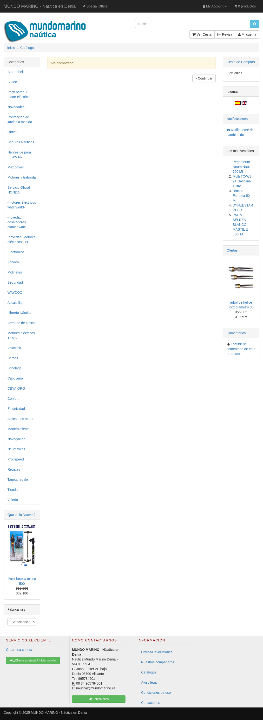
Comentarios (236, 333)
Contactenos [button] (99, 699)
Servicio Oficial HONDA (18, 190)
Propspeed (15, 459)
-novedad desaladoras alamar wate (16, 222)
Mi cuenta (247, 34)
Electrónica (15, 252)
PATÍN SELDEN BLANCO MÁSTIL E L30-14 (240, 224)
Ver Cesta (201, 34)
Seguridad (15, 282)
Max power (15, 167)
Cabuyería (15, 378)
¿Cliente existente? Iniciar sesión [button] (33, 660)
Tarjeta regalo (17, 479)
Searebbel (15, 72)
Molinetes (14, 272)
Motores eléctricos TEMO (21, 335)
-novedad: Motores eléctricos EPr (21, 239)
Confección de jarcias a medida (19, 119)
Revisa (224, 34)
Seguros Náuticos (20, 142)
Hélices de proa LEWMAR (19, 154)
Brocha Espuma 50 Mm (241, 195)
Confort (13, 398)
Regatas (13, 469)
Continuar (204, 78)
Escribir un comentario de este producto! (241, 349)
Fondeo (13, 262)
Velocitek (14, 348)
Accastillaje (15, 303)
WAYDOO (14, 292)
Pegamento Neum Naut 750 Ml (241, 166)
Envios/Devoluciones (156, 652)
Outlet (11, 132)
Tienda (12, 490)
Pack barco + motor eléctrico (18, 94)
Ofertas (232, 250)
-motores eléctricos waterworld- (21, 204)
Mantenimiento (18, 429)
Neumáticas (16, 449)
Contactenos (150, 703)
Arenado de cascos (21, 323)
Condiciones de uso (156, 692)
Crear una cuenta (19, 650)
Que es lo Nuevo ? (21, 515)
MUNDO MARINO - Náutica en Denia (40, 6)
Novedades (16, 107)
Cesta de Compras (241, 62)
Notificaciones (237, 119)
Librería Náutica (19, 313)
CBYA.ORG (16, 388)
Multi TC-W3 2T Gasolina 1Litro (242, 181)
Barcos (12, 358)
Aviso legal (149, 682)
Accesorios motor (20, 419)
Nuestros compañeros (157, 662)
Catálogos (148, 672)
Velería (12, 500)
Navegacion (16, 439)
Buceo (12, 82)
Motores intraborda (21, 177)
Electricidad (16, 409)
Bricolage (14, 368)
